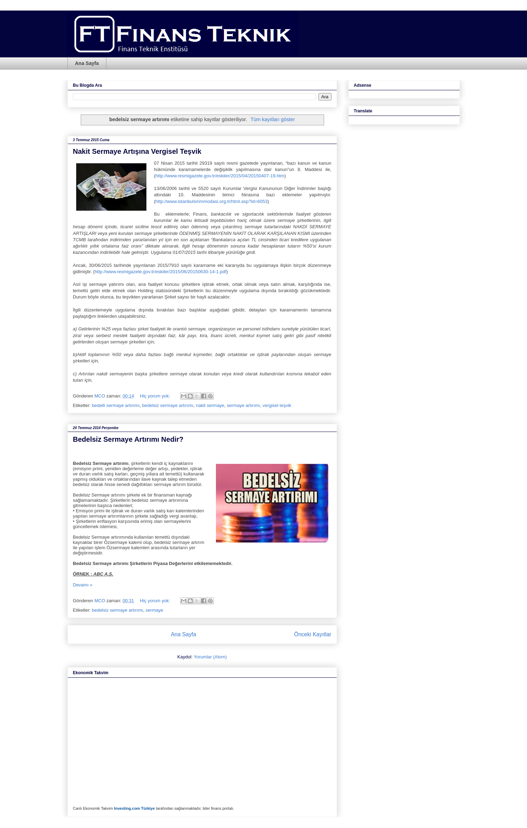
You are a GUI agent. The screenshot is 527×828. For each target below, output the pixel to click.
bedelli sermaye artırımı (116, 405)
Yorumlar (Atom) (210, 656)
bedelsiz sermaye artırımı (167, 405)
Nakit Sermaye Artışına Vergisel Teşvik (137, 151)
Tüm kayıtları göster (272, 119)
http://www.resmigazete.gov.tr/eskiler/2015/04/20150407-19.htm (220, 175)
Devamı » (83, 584)
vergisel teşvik (277, 405)
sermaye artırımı (243, 405)
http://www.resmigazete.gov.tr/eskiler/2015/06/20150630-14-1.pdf (160, 271)
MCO (100, 396)
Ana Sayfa (87, 63)
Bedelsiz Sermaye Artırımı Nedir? (128, 439)
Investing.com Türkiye (134, 808)
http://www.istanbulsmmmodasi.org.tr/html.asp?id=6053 (212, 201)
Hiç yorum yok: (155, 396)
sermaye (154, 610)
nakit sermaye (210, 405)
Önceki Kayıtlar (312, 634)
